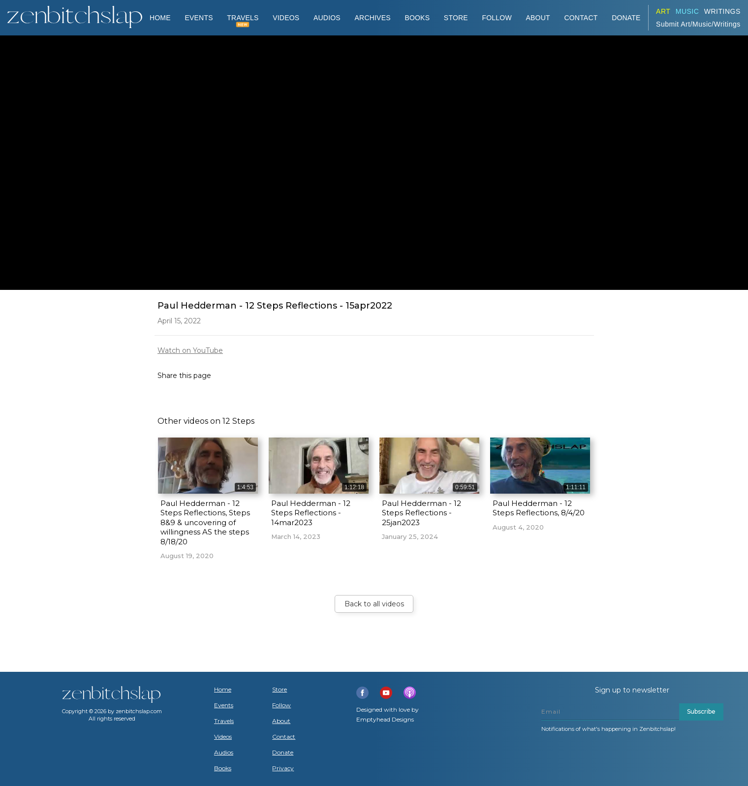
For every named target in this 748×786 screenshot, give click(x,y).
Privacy (283, 768)
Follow (497, 18)
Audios (223, 752)
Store (456, 18)
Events (199, 18)
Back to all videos (374, 603)
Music (687, 11)
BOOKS (417, 18)
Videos (223, 737)
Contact (580, 18)
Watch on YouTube (190, 350)
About (538, 18)
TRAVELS (242, 18)
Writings (722, 11)
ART (663, 11)
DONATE (626, 18)
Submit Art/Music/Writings (698, 24)
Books (222, 768)
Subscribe (701, 711)
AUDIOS (327, 18)
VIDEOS (286, 18)
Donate (282, 752)
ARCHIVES (373, 18)
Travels (224, 721)
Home (160, 18)
